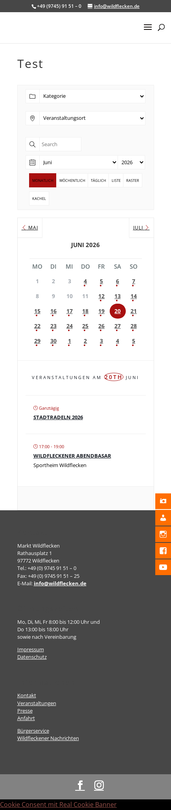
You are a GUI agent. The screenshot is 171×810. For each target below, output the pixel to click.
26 (101, 326)
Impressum (30, 649)
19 (101, 311)
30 (53, 341)
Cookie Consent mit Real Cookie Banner (58, 804)
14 (134, 296)
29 (37, 341)
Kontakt (26, 695)
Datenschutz (32, 656)
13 (117, 296)
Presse (25, 710)
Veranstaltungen (36, 703)
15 (37, 311)
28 (134, 326)
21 (134, 311)
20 (117, 311)
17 (69, 311)
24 (69, 326)
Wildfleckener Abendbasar (72, 455)
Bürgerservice (33, 730)
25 (85, 326)
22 (37, 326)
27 (117, 326)
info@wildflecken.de (60, 583)
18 (85, 311)
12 (101, 296)
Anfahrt (26, 718)
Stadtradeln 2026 (58, 417)
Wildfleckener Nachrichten (48, 738)
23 (53, 326)
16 (53, 311)
